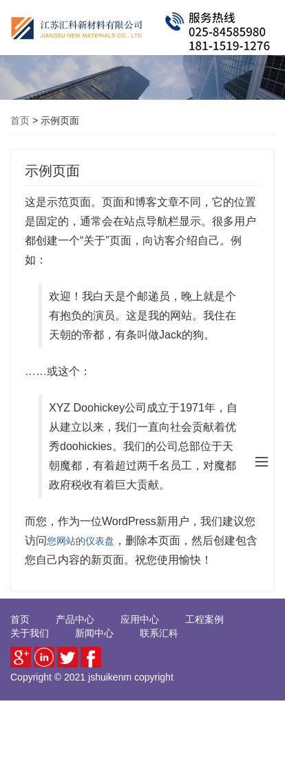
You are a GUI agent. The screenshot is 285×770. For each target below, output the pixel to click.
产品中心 (75, 619)
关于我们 (29, 633)
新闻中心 (94, 633)
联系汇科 (159, 633)
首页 (20, 120)
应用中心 (139, 619)
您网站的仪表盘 (80, 540)
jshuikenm (109, 677)
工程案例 (204, 619)
